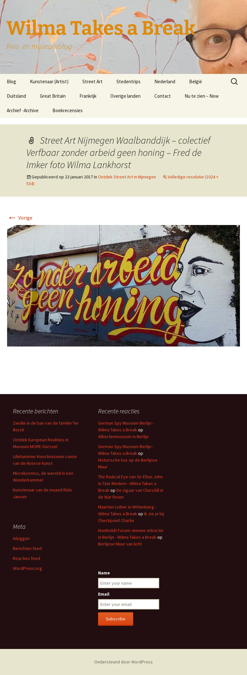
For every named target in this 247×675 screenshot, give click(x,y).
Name (104, 573)
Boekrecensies (67, 110)
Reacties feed (26, 558)
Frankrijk (87, 96)
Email (103, 594)
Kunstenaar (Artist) (49, 81)
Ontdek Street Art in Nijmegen (127, 177)
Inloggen (21, 538)
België (195, 81)
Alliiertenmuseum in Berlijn (123, 436)
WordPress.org (27, 568)
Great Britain (53, 96)
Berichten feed (27, 548)
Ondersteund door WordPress (123, 662)
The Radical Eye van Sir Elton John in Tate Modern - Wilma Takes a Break (130, 483)
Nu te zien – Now (202, 96)
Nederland (164, 81)
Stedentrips (128, 81)
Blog (11, 81)
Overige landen (125, 96)
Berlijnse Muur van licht (120, 544)
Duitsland (16, 96)
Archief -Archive (23, 110)
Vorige (19, 217)
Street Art (92, 81)
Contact (162, 96)
